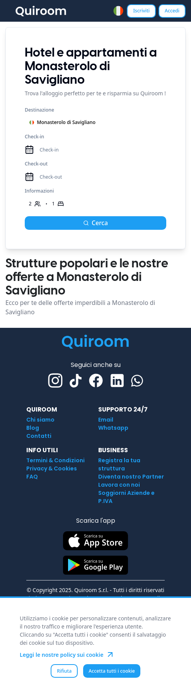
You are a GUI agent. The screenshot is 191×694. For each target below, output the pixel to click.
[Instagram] (55, 380)
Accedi (172, 10)
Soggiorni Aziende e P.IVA (126, 497)
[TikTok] (75, 380)
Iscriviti (141, 10)
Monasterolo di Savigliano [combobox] (62, 122)
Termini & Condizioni (55, 460)
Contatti (38, 436)
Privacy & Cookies (51, 468)
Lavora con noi (119, 485)
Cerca (95, 223)
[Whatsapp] (137, 380)
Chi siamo (40, 420)
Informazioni (39, 191)
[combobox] (118, 11)
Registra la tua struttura (119, 464)
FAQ (32, 476)
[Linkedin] (117, 380)
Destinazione (39, 110)
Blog (32, 428)
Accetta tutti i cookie (112, 671)
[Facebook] (96, 380)
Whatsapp (113, 428)
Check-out (36, 163)
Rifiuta (64, 671)
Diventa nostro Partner (131, 476)
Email (105, 420)
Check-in (34, 136)
